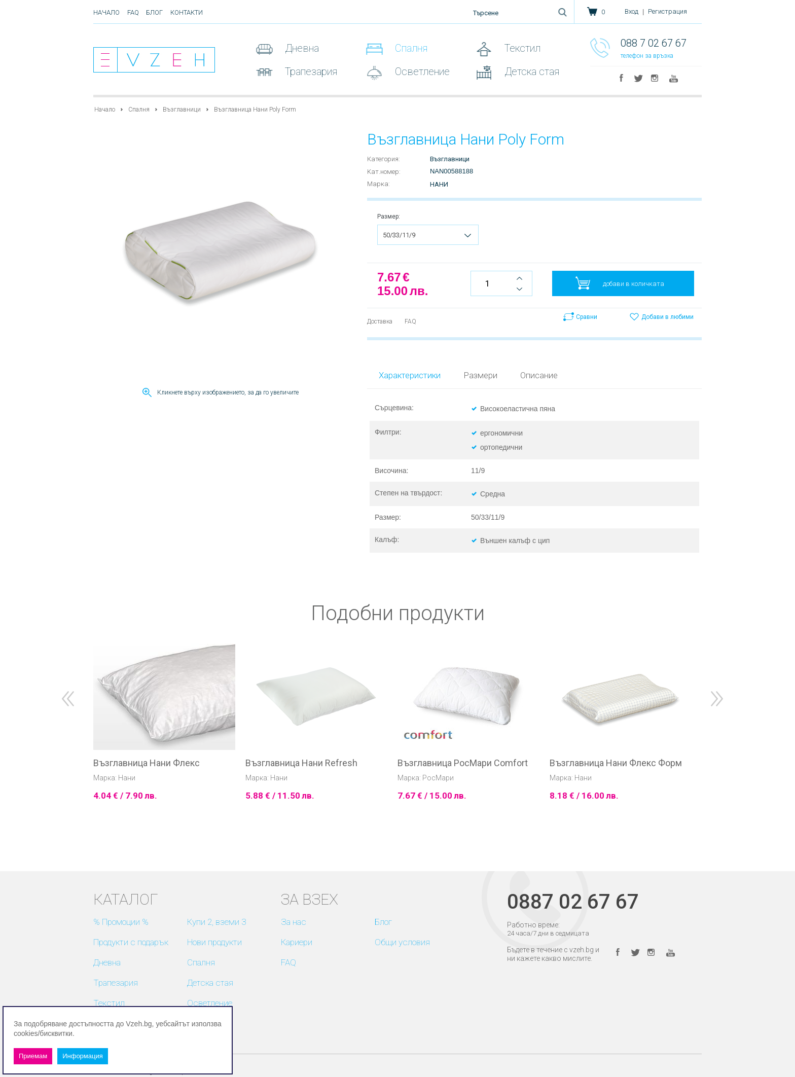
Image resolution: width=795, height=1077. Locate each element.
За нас (293, 922)
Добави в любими (667, 316)
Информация (82, 1056)
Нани (439, 184)
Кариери (296, 942)
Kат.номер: (384, 171)
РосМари (438, 778)
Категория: (383, 159)
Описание (539, 375)
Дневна (300, 48)
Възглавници (182, 109)
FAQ (133, 12)
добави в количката (633, 284)
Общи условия (402, 942)
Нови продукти (214, 942)
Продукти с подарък (130, 942)
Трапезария (309, 71)
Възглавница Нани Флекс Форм (616, 763)
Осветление (421, 71)
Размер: (388, 216)
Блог (154, 12)
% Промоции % (121, 922)
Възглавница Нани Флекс (146, 763)
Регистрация (667, 11)
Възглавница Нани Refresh (301, 763)
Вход (631, 11)
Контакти (186, 12)
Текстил (521, 48)
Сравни (586, 316)
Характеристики (410, 375)
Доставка (379, 321)
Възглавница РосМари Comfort (462, 763)
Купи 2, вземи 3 (216, 922)
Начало (106, 12)
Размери (480, 375)
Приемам (33, 1056)
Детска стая (530, 71)
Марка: (378, 184)
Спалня (409, 48)
